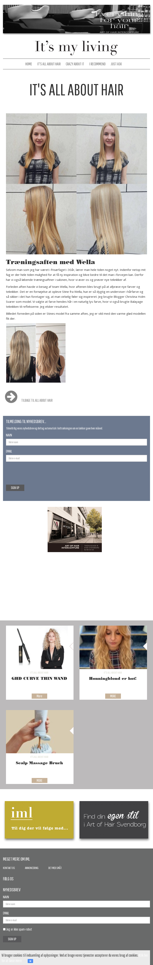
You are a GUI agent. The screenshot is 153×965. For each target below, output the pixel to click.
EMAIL (9, 451)
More (39, 696)
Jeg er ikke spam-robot (17, 929)
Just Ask (116, 64)
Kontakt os (9, 868)
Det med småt (55, 868)
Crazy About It (75, 64)
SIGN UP (15, 488)
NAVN (9, 435)
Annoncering (31, 868)
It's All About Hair (49, 64)
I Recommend (97, 64)
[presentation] (30, 471)
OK (30, 961)
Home (28, 64)
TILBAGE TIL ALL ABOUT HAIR (27, 400)
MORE (113, 696)
